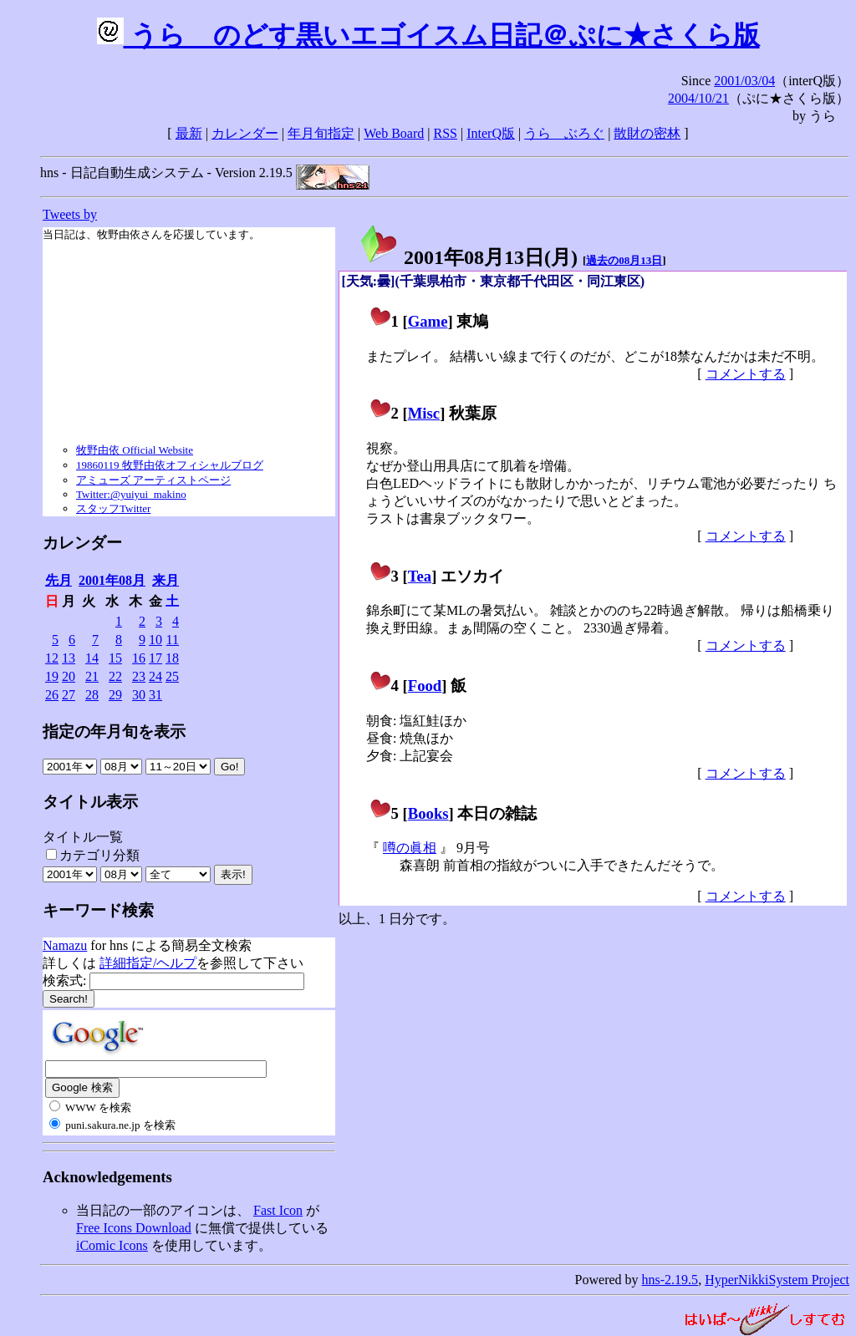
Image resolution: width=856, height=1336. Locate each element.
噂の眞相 (409, 848)
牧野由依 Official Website (134, 450)
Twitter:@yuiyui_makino (131, 494)
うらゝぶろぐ (564, 133)
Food (425, 685)
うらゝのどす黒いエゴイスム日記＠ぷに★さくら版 (428, 35)
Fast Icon (278, 1210)
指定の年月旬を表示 (114, 731)
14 (92, 658)
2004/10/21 (698, 98)
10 (155, 639)
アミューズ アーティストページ (153, 480)
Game (428, 321)
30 (138, 695)
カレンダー (244, 133)
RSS (445, 133)
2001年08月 (112, 580)
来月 (165, 580)
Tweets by (70, 214)
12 (52, 658)
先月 (58, 580)
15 (115, 658)
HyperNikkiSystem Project (777, 1280)
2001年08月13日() (468, 257)
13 (68, 658)
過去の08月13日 (624, 260)
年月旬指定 (321, 133)
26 (52, 695)
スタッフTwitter (113, 508)
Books (428, 813)
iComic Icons (112, 1245)
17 (155, 658)
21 (92, 676)
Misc (424, 413)
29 (115, 695)
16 (138, 658)
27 (68, 695)
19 (52, 676)
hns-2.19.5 (670, 1280)
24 (155, 676)
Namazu (65, 945)
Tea (419, 576)
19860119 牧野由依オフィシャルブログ (169, 465)
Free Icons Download (133, 1228)
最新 (189, 133)
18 (172, 658)
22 (115, 676)
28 (92, 695)
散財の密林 (647, 133)
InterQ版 (490, 133)
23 (138, 676)
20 (68, 676)
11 (172, 639)
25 (172, 676)
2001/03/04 (744, 81)
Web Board (394, 133)
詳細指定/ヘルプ (147, 963)
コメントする (746, 374)
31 (155, 695)
